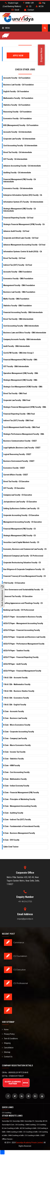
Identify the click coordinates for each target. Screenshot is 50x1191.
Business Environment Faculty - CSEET (18, 461)
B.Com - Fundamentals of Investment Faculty (21, 826)
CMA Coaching (30, 1125)
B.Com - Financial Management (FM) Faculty (21, 792)
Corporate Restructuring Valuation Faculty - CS (22, 562)
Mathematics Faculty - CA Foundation (18, 98)
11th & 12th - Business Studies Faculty (18, 691)
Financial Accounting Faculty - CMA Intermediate (23, 312)
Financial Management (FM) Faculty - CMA (20, 360)
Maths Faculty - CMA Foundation (16, 299)
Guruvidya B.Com (8, 1125)
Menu (6, 28)
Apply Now (18, 55)
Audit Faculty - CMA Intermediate (16, 346)
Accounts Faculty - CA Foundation (16, 78)
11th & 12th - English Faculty (14, 705)
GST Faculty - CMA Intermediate (16, 366)
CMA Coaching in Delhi (15, 1132)
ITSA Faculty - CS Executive (14, 583)
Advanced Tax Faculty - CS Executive (18, 596)
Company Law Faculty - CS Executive (17, 495)
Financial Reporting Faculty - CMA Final (19, 414)
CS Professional (20, 983)
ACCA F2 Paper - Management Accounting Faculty (23, 623)
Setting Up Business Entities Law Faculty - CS (21, 508)
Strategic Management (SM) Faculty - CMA (20, 380)
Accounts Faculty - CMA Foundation (17, 272)
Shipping (6, 1043)
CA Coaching (20, 1125)
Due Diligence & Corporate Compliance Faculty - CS (24, 569)
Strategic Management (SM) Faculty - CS (19, 535)
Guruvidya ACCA (41, 1121)
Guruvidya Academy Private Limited (29, 1142)
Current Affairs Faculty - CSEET (15, 475)
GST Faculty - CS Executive (14, 488)
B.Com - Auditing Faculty (13, 813)
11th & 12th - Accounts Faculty (15, 678)
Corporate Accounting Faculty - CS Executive (21, 515)
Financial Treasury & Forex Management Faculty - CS (24, 576)
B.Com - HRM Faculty (11, 765)
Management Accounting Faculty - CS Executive (22, 522)
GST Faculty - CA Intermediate (15, 159)
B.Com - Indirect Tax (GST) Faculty (17, 819)
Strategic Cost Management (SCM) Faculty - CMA (22, 387)
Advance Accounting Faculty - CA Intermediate (22, 166)
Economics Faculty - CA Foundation (17, 118)
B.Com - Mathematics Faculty (15, 779)
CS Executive (19, 970)
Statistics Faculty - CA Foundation (16, 105)
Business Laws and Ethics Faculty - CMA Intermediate (24, 333)
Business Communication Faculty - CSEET (20, 441)
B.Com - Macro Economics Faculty (17, 745)
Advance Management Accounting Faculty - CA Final (24, 245)
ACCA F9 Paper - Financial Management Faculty (22, 671)
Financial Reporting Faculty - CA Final (18, 218)
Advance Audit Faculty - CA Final (16, 231)
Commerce (18, 942)
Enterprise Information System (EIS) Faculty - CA (22, 195)
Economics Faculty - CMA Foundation (18, 278)
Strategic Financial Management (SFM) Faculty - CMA (24, 407)
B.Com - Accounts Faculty (13, 711)
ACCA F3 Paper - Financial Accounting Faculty (21, 630)
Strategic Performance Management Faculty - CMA (23, 434)
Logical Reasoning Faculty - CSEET (17, 454)
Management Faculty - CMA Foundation (19, 285)
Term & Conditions (10, 1038)
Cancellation (7, 1048)
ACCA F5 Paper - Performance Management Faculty (23, 644)
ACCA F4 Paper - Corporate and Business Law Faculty (24, 637)
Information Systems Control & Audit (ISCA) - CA (22, 251)
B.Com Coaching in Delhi (10, 1128)
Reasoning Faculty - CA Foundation (17, 112)
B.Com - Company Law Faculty (15, 738)
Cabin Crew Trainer (11, 847)
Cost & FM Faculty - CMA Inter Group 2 (18, 353)
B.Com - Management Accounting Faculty (20, 806)
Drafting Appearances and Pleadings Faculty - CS (23, 603)
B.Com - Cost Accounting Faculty (16, 772)
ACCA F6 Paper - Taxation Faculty (16, 650)
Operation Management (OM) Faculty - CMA (20, 373)
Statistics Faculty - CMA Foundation (17, 306)
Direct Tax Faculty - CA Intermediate (17, 152)
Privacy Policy (8, 1034)
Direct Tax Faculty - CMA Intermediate (18, 319)
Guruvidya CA (7, 1121)
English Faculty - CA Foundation (16, 91)
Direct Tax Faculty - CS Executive (16, 481)
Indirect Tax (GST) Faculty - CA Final (17, 265)
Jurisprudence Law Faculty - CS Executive (20, 502)
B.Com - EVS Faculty (11, 840)
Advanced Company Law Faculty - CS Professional (23, 556)
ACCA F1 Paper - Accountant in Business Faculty (22, 617)
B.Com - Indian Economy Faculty (16, 786)
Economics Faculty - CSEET (14, 468)
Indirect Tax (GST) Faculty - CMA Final (18, 420)
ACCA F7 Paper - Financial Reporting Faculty (20, 657)
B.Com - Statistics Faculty (13, 759)
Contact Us (7, 1057)
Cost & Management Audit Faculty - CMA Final (21, 427)
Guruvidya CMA (18, 1121)
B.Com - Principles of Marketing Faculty (19, 799)
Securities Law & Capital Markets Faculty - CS (21, 542)
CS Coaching (6, 1113)
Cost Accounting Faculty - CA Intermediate (20, 145)
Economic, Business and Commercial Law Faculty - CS (25, 549)
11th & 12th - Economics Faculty (16, 698)
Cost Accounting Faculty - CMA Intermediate (21, 326)
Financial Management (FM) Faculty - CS (19, 529)
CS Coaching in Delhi (30, 1132)
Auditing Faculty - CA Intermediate (17, 172)
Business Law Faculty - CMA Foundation (19, 292)
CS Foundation (20, 956)
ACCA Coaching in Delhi (28, 1128)
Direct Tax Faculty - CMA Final (15, 393)
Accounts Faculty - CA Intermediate (17, 132)
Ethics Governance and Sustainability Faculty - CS (23, 590)
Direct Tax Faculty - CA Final (14, 258)
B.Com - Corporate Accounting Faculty (18, 732)
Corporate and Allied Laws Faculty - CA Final (20, 238)
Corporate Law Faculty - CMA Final (16, 400)
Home (5, 1029)
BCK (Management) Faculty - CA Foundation (20, 125)
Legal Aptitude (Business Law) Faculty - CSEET (21, 448)
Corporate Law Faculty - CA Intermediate (19, 139)
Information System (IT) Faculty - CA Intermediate (23, 202)
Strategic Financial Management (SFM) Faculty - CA (24, 224)
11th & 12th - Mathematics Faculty (16, 684)
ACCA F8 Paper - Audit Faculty (15, 664)
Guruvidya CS (30, 1121)
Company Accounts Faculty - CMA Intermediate (22, 339)
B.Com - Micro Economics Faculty (16, 725)
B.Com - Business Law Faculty (15, 718)
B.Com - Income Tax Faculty (14, 752)
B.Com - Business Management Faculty (19, 833)
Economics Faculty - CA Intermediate (18, 188)
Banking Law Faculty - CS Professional (18, 610)
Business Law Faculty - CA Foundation (18, 85)
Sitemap (6, 1052)
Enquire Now (41, 55)
